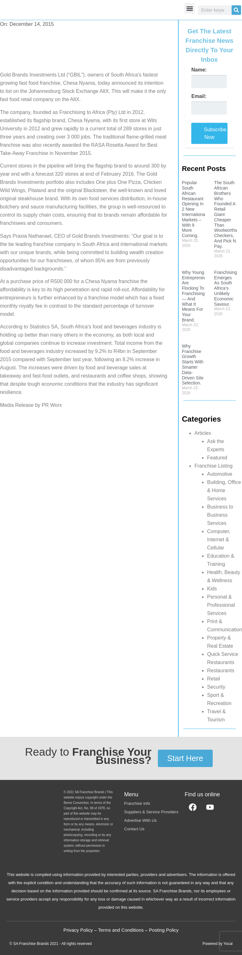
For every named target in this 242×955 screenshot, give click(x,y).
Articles (202, 433)
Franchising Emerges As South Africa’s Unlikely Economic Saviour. (225, 288)
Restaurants (220, 670)
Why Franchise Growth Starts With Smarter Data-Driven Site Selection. (192, 365)
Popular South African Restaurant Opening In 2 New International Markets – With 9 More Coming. (194, 209)
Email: (198, 96)
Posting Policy (164, 930)
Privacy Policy (78, 930)
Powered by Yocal (218, 943)
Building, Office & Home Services (224, 490)
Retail (213, 678)
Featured (217, 457)
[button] (189, 8)
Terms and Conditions (121, 930)
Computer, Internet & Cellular (218, 539)
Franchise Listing (213, 466)
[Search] (236, 10)
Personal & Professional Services (221, 605)
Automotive (219, 474)
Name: (199, 69)
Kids (212, 588)
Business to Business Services (220, 515)
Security (216, 687)
